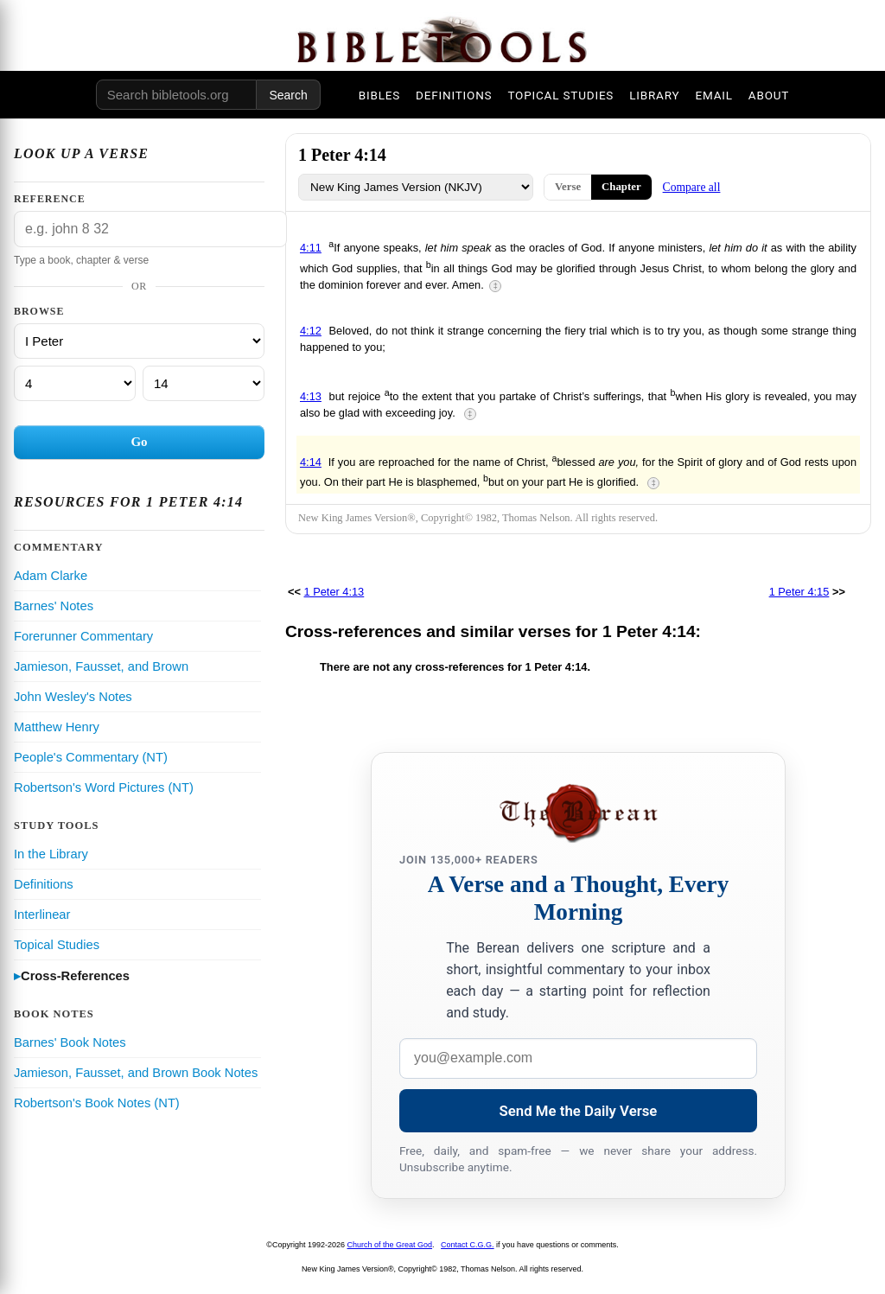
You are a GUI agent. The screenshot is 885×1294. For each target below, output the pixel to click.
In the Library (51, 854)
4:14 (311, 462)
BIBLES (379, 95)
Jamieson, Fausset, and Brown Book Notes (136, 1073)
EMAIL (713, 95)
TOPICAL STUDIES (560, 95)
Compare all (692, 187)
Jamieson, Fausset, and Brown (101, 666)
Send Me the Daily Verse (579, 1110)
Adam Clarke (50, 576)
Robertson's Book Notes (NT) (97, 1103)
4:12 (311, 330)
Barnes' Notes (53, 606)
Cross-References (75, 976)
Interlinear (42, 914)
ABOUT (768, 95)
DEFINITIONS (454, 95)
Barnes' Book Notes (70, 1042)
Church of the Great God (390, 1244)
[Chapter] (75, 383)
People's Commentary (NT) (91, 757)
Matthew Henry (56, 727)
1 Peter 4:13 (334, 591)
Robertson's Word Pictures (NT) (104, 787)
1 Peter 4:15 (799, 591)
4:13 (311, 396)
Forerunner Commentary (83, 636)
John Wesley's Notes (73, 697)
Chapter (621, 187)
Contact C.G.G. (467, 1244)
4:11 (311, 247)
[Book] (139, 341)
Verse (568, 187)
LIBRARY (654, 95)
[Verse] (203, 383)
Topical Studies (56, 945)
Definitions (43, 884)
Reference (50, 199)
